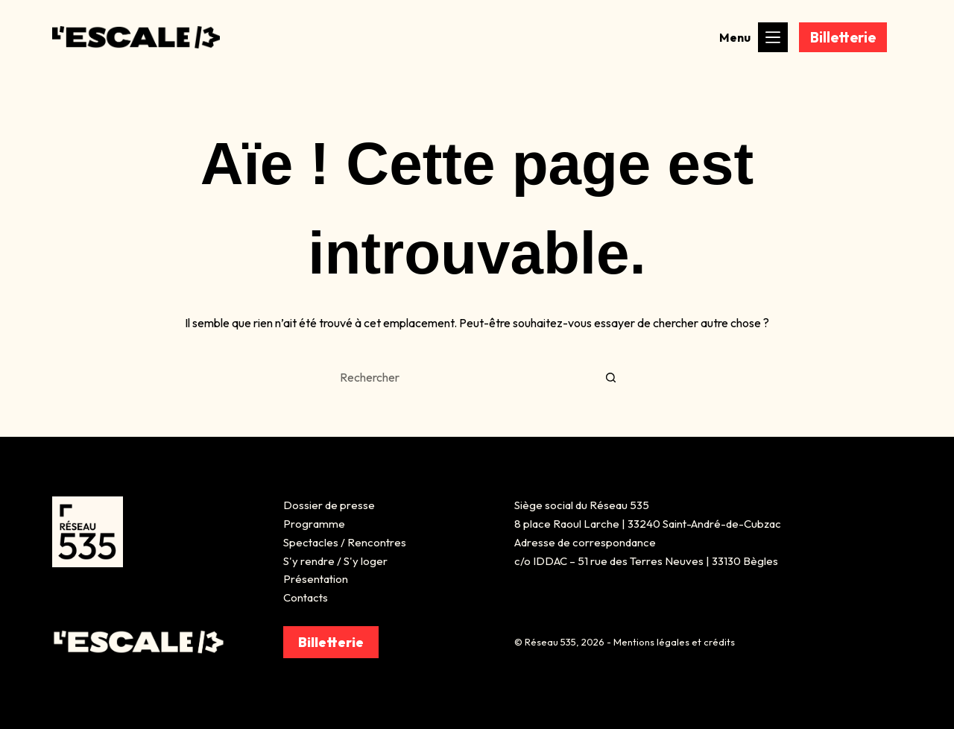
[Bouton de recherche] (611, 377)
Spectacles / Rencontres (344, 542)
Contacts (305, 597)
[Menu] (773, 37)
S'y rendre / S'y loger (335, 561)
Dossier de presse (329, 505)
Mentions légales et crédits (674, 642)
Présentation (315, 579)
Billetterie (843, 37)
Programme (314, 524)
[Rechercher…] (462, 377)
